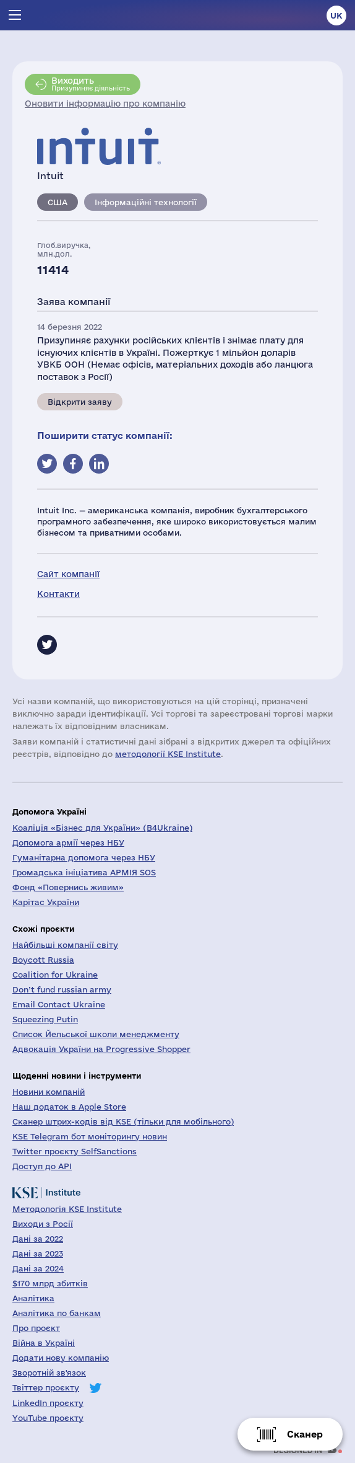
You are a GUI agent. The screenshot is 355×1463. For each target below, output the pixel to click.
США (57, 202)
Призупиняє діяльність (90, 84)
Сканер (305, 1434)
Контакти (58, 594)
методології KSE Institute (168, 753)
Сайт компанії (68, 574)
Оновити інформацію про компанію (105, 103)
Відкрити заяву (80, 401)
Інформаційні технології (146, 202)
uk (336, 15)
